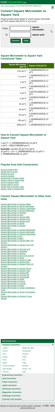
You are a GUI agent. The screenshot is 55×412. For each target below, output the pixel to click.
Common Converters (11, 345)
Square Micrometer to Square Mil (15, 273)
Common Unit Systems (12, 399)
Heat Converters (9, 378)
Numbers (25, 366)
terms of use (14, 406)
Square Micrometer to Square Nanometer (18, 234)
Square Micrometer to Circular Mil (15, 275)
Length (4, 348)
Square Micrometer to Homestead (15, 277)
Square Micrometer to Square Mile (15, 217)
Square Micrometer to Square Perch (16, 269)
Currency (5, 372)
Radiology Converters (11, 396)
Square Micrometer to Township (14, 251)
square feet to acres (9, 172)
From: (5, 28)
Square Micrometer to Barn (12, 239)
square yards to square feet (12, 189)
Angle (24, 363)
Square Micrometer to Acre (12, 215)
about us (4, 406)
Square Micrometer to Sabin (12, 279)
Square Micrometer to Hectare (13, 213)
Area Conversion (10, 6)
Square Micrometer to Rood (12, 258)
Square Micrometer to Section (13, 254)
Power (24, 357)
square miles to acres (10, 185)
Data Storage (7, 369)
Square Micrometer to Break (12, 224)
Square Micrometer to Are (11, 236)
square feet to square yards (12, 187)
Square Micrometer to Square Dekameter (18, 230)
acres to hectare (7, 176)
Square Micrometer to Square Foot (15, 219)
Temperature (26, 351)
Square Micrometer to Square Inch (15, 221)
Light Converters (9, 385)
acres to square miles (10, 182)
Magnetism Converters (12, 392)
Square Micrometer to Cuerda (13, 284)
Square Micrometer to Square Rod (15, 262)
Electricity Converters (11, 389)
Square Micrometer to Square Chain (16, 260)
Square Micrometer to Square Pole (15, 271)
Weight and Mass (28, 348)
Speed (4, 363)
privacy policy (27, 406)
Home (2, 6)
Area (4, 354)
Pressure (25, 354)
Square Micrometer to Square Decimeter (18, 232)
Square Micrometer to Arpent (13, 281)
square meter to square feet (12, 180)
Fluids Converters (9, 382)
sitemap (37, 406)
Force (4, 360)
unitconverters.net (27, 408)
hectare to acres (7, 174)
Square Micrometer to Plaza (12, 286)
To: (6, 35)
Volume (5, 351)
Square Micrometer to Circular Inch (15, 249)
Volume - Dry (26, 369)
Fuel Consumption (8, 366)
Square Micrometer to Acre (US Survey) (17, 256)
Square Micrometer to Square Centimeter (18, 209)
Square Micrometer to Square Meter (16, 204)
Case (24, 372)
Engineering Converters (12, 375)
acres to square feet (9, 170)
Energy (4, 357)
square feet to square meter (12, 178)
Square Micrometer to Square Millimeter (17, 211)
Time (24, 360)
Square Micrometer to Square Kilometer (17, 206)
